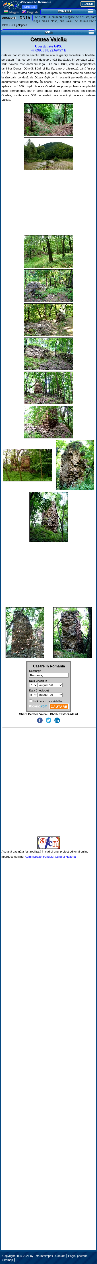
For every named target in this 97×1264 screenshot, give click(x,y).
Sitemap (7, 1260)
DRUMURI (9, 17)
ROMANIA (75, 11)
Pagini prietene (78, 1256)
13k (29, 6)
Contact (60, 1256)
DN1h (24, 18)
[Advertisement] (49, 203)
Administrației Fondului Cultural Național (50, 856)
